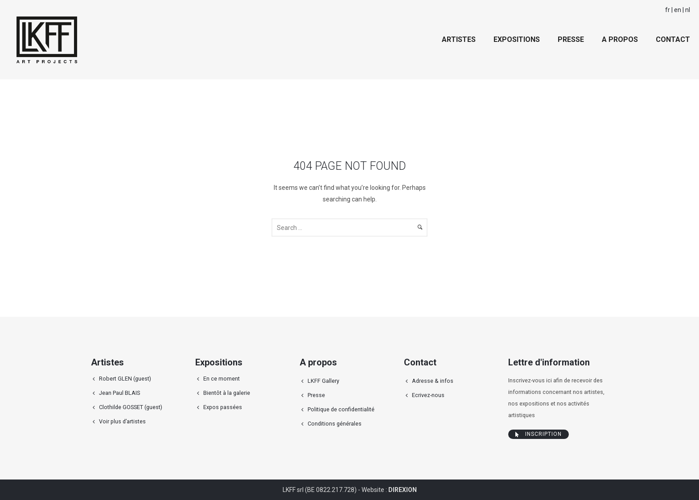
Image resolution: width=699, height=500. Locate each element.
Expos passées (222, 407)
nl (687, 9)
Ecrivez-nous (428, 395)
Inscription (538, 434)
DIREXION (402, 489)
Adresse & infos (432, 380)
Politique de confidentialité (341, 409)
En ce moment (221, 378)
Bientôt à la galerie (226, 392)
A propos (620, 39)
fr (667, 9)
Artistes (459, 39)
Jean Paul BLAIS (119, 392)
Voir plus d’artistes (122, 421)
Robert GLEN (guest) (125, 378)
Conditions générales (335, 423)
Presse (571, 39)
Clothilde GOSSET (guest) (130, 407)
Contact (673, 39)
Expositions (516, 39)
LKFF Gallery (323, 380)
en (677, 9)
